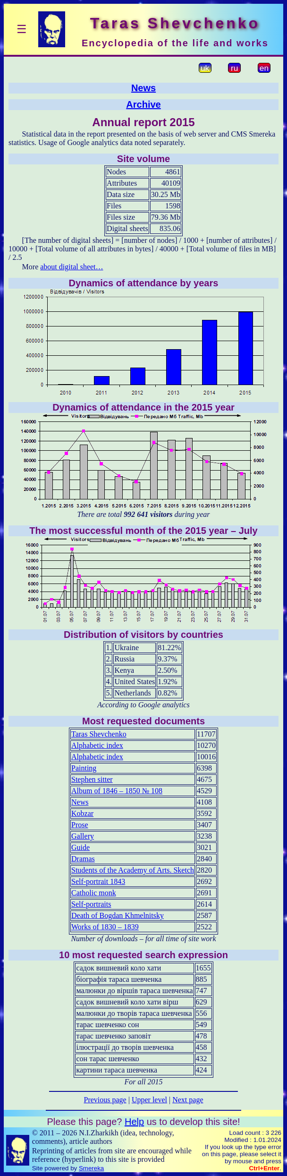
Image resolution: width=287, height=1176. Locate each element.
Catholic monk (93, 893)
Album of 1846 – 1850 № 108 (116, 791)
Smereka (91, 1168)
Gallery (82, 836)
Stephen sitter (92, 779)
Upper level (149, 1100)
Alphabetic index (97, 745)
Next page (187, 1100)
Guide (80, 847)
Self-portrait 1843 (98, 881)
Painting (83, 768)
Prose (79, 825)
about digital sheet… (71, 267)
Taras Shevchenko (99, 734)
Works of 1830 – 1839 (105, 927)
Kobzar (82, 813)
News (143, 88)
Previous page (105, 1100)
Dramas (83, 859)
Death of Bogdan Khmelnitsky (117, 915)
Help (134, 1121)
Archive (143, 104)
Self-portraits (91, 904)
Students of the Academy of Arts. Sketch (132, 870)
